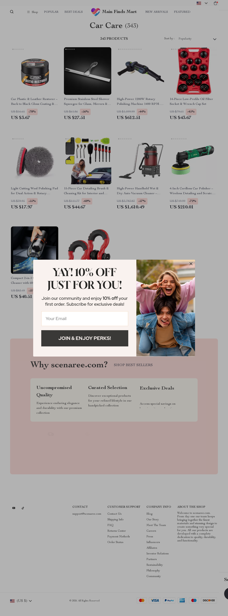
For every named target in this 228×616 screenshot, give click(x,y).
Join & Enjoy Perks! (84, 338)
